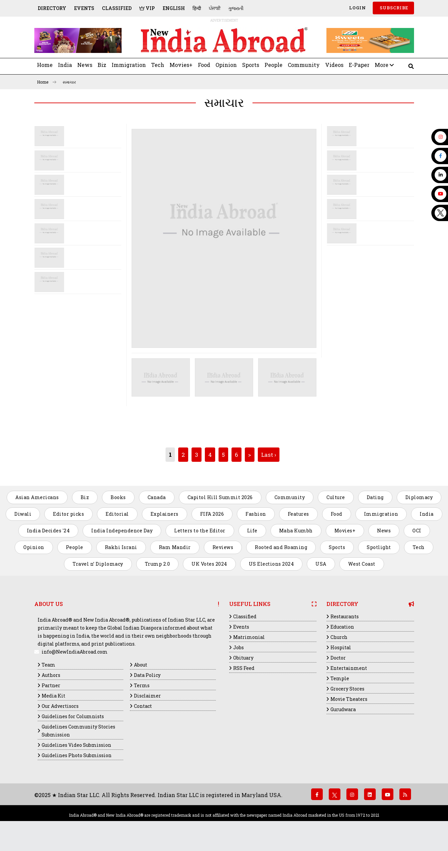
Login (357, 8)
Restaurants (344, 616)
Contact (143, 706)
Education (342, 627)
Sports (250, 64)
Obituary (243, 658)
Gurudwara (343, 709)
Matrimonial (249, 637)
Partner (51, 685)
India (65, 64)
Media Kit (53, 696)
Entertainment (348, 668)
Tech (157, 64)
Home (45, 64)
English (174, 8)
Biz (102, 64)
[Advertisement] (76, 344)
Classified (117, 8)
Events (84, 8)
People (273, 64)
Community (304, 64)
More (384, 64)
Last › (268, 454)
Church (338, 637)
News (84, 64)
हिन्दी (197, 8)
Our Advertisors (60, 706)
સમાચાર (69, 82)
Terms (142, 685)
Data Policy (147, 675)
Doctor (338, 658)
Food (204, 64)
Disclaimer (147, 696)
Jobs (238, 647)
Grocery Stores (347, 689)
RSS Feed (243, 668)
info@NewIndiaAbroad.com (75, 652)
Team (48, 665)
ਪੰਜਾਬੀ (215, 8)
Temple (339, 678)
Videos (334, 64)
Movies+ (181, 64)
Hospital (340, 647)
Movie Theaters (348, 699)
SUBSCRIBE (393, 8)
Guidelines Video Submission (76, 745)
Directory (52, 8)
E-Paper (359, 64)
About (140, 665)
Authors (51, 675)
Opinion (226, 64)
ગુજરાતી (235, 8)
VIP (147, 8)
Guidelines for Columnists (73, 716)
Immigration (129, 64)
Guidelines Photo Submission (77, 755)
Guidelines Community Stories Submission (78, 730)
